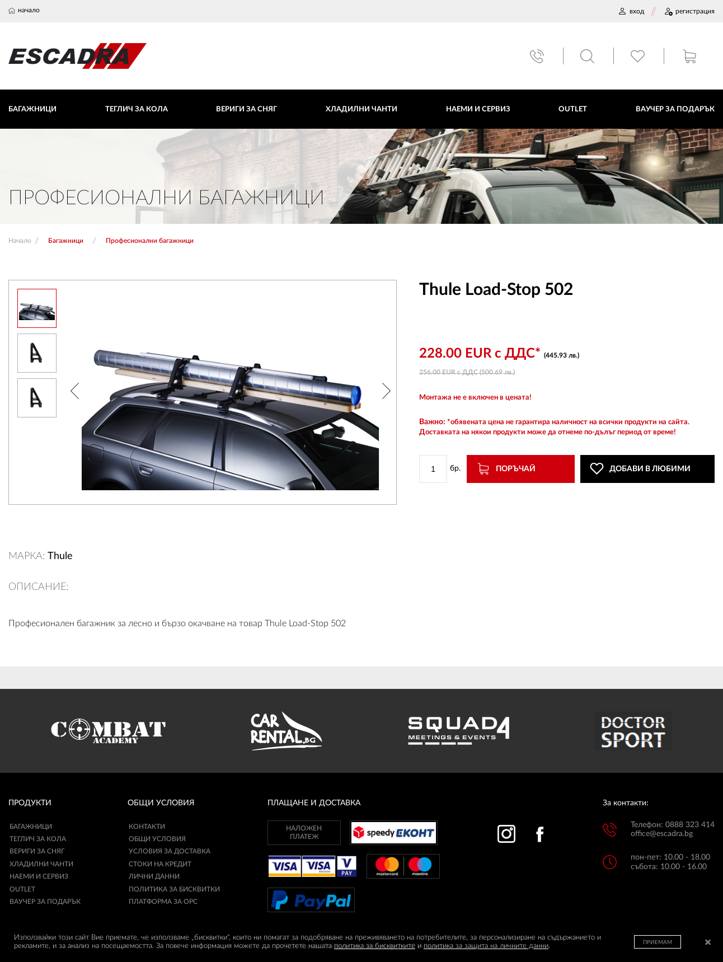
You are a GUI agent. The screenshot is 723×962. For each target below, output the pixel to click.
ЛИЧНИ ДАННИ (154, 876)
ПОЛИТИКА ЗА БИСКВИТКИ (174, 889)
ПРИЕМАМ (657, 942)
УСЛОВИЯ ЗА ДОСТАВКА (169, 851)
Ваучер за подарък (45, 901)
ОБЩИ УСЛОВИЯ (157, 839)
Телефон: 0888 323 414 (673, 825)
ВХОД (631, 11)
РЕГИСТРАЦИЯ (689, 11)
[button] (75, 392)
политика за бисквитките (374, 946)
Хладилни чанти (41, 864)
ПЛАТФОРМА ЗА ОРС (163, 901)
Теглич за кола (38, 839)
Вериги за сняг (37, 851)
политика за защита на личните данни (486, 946)
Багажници (31, 826)
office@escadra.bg (662, 834)
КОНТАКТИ (147, 826)
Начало (19, 240)
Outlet (22, 889)
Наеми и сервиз (39, 876)
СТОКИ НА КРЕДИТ (160, 864)
